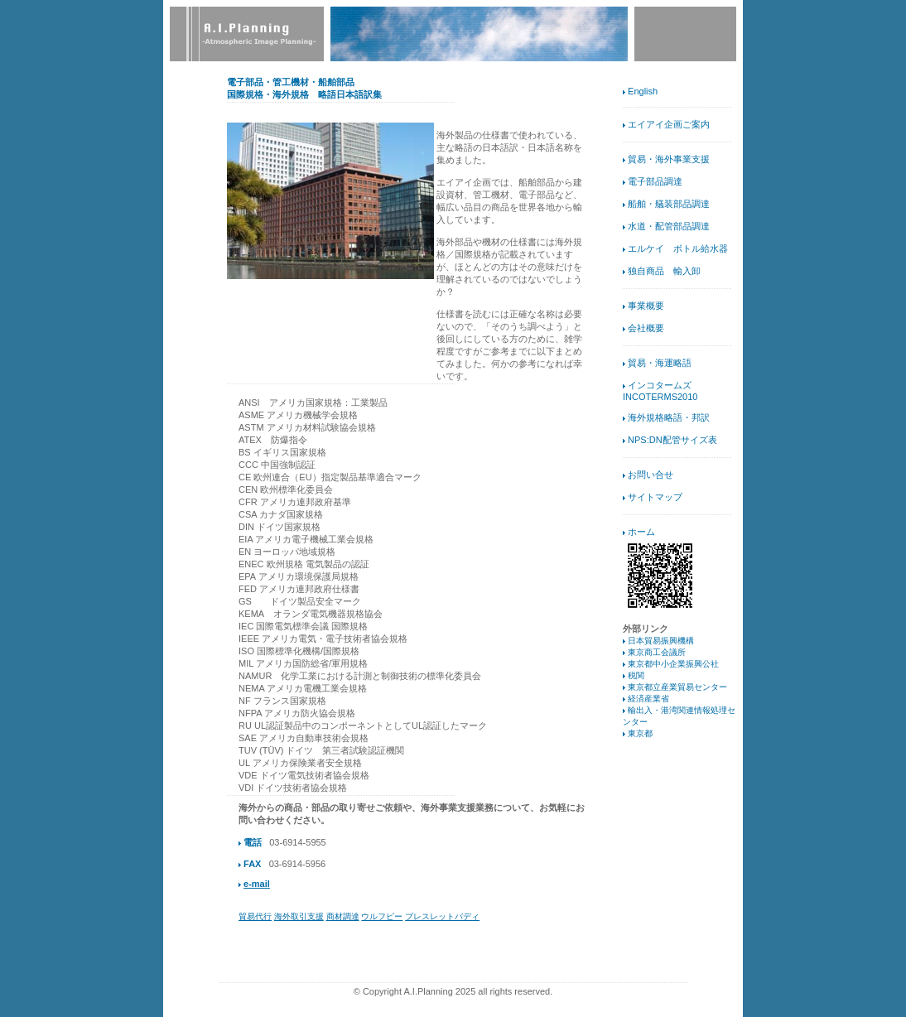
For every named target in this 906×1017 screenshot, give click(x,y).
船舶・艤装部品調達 (669, 204)
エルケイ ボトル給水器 (678, 248)
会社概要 (646, 328)
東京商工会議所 (657, 652)
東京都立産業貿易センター (677, 687)
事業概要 (646, 306)
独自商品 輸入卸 (664, 271)
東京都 (640, 733)
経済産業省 (648, 698)
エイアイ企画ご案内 (669, 124)
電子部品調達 (655, 181)
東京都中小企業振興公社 (673, 663)
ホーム (641, 532)
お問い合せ (650, 475)
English (643, 91)
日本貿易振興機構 (661, 640)
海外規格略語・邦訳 (669, 417)
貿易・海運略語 (660, 363)
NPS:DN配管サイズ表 (672, 440)
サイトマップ (655, 497)
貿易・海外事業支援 (669, 159)
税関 (636, 675)
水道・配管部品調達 (669, 226)
